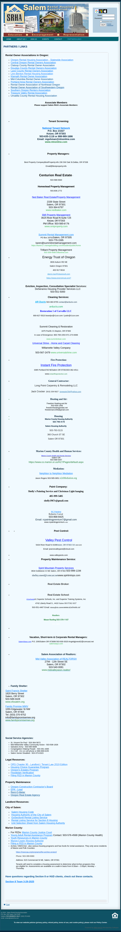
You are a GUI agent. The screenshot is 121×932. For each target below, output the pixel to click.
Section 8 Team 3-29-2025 (19, 881)
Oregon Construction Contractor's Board (32, 786)
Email (99, 15)
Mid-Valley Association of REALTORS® (56, 659)
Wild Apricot (98, 928)
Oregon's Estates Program (25, 770)
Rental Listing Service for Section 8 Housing (34, 820)
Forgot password (110, 24)
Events (45, 39)
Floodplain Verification (22, 772)
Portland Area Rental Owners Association (32, 82)
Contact (58, 39)
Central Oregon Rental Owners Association (33, 62)
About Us (21, 39)
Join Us (33, 39)
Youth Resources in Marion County (29, 838)
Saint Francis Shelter (16, 690)
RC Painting (56, 512)
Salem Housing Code (22, 812)
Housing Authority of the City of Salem (31, 814)
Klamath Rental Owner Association (29, 76)
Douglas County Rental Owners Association (34, 68)
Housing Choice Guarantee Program (30, 767)
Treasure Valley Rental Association (29, 93)
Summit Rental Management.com (56, 234)
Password (97, 18)
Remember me (107, 21)
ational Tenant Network (57, 128)
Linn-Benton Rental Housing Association (32, 73)
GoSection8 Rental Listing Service (29, 817)
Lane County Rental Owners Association (32, 71)
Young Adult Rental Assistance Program (32, 835)
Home (8, 39)
